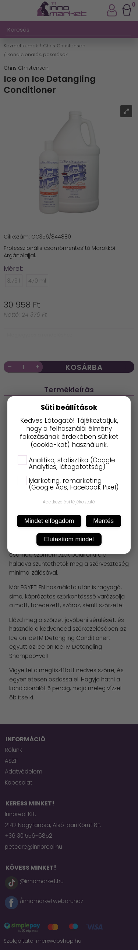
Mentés (103, 520)
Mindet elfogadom (49, 520)
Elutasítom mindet (69, 539)
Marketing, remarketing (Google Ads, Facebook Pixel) (68, 484)
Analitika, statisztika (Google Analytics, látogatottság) (66, 463)
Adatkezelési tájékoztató (69, 502)
